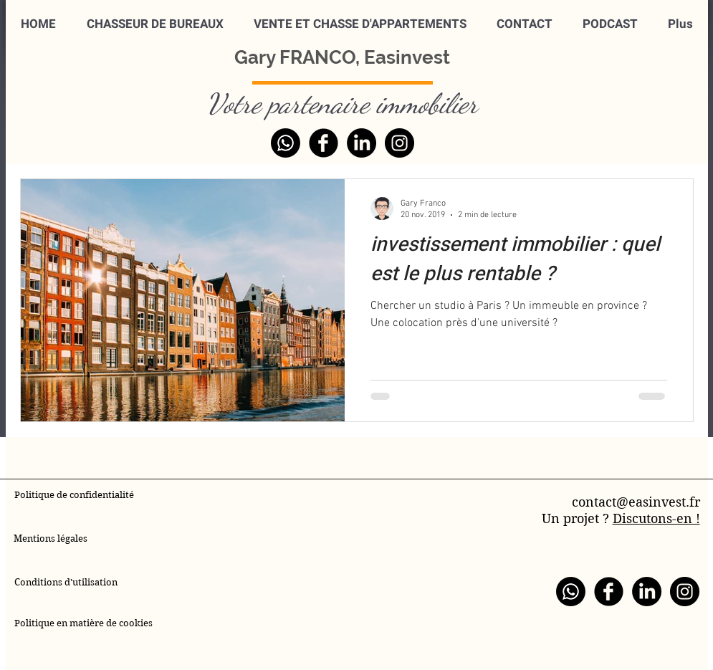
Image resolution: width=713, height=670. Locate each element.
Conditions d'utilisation (66, 582)
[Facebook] (323, 143)
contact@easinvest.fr (636, 501)
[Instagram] (399, 143)
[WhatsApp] (285, 143)
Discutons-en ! (656, 518)
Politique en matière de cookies (84, 623)
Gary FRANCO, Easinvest (342, 57)
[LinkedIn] (361, 143)
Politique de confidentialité (74, 494)
